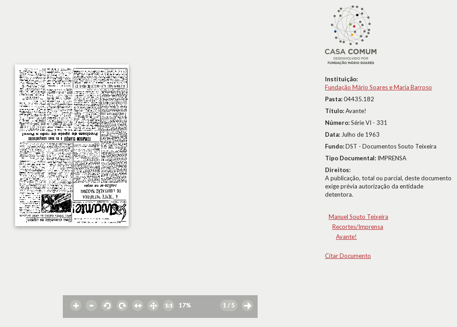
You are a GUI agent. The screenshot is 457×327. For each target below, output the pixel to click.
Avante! (346, 236)
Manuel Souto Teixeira (358, 216)
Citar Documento (348, 255)
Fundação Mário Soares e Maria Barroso (378, 87)
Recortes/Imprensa (357, 226)
